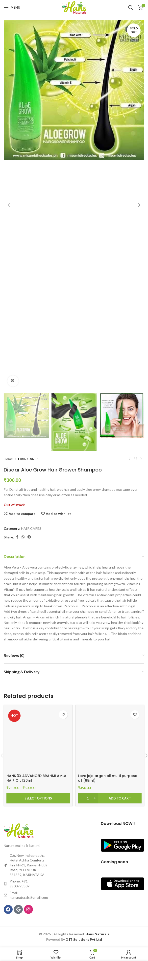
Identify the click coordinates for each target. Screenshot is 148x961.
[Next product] (141, 459)
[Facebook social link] (17, 537)
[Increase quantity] (95, 798)
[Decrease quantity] (81, 798)
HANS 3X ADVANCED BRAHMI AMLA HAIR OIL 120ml (36, 778)
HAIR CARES (28, 459)
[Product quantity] (88, 798)
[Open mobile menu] (12, 7)
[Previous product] (129, 459)
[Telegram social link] (29, 537)
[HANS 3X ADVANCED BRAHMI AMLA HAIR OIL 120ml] (38, 739)
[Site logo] (74, 7)
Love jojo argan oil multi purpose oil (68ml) (107, 778)
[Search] (131, 7)
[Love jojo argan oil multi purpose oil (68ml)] (110, 739)
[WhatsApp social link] (23, 537)
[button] (9, 205)
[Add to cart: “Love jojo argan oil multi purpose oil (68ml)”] (110, 798)
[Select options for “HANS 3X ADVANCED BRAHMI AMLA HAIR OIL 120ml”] (38, 798)
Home (8, 459)
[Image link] (18, 830)
